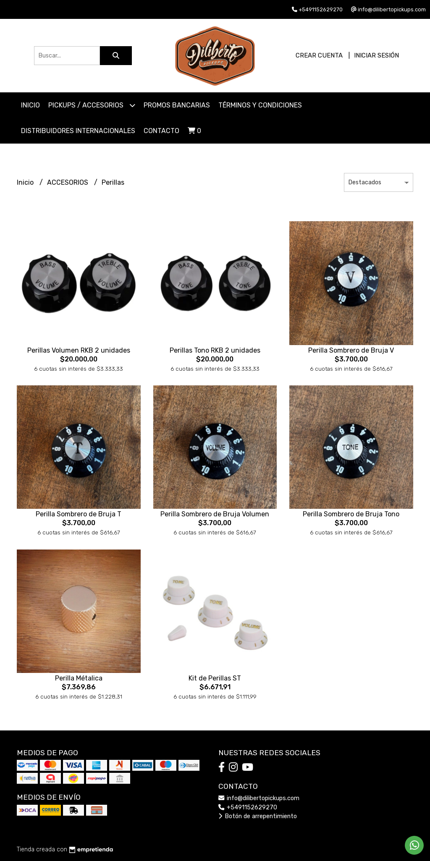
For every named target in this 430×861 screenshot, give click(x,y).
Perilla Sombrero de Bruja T (78, 514)
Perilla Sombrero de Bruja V (351, 350)
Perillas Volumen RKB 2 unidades (78, 350)
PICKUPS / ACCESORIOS (91, 105)
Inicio (30, 105)
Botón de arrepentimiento (257, 816)
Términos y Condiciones (260, 105)
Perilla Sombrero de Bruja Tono (351, 514)
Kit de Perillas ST (215, 678)
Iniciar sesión (376, 55)
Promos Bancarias (177, 105)
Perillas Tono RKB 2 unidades (215, 350)
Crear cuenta (319, 55)
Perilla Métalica (78, 678)
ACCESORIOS (68, 182)
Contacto (161, 131)
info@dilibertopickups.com (258, 798)
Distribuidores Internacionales (78, 131)
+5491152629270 (247, 807)
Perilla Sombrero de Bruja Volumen (214, 514)
